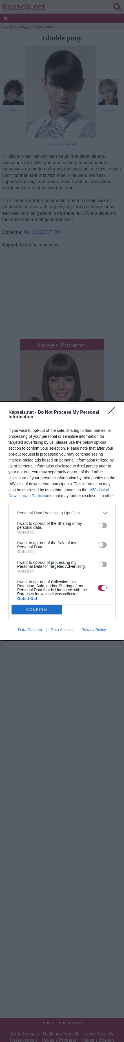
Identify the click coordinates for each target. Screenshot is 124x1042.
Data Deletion (30, 629)
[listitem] (62, 513)
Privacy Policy (93, 629)
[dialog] (62, 521)
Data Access (62, 629)
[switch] (102, 525)
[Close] (113, 412)
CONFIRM (36, 610)
